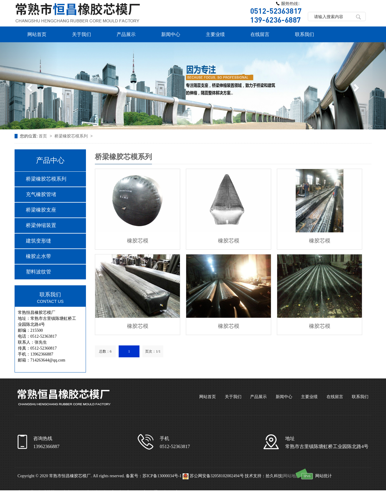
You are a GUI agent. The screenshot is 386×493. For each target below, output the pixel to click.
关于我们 (81, 34)
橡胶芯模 (137, 241)
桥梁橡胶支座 (41, 210)
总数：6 (105, 351)
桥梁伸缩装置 (41, 225)
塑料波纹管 (38, 272)
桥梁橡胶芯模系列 (71, 136)
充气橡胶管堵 (41, 194)
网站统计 (323, 476)
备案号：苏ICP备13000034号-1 (153, 476)
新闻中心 (170, 34)
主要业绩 (215, 34)
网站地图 (291, 476)
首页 (43, 136)
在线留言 (259, 34)
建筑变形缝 (38, 241)
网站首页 (36, 34)
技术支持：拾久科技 (263, 476)
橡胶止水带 (38, 256)
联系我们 (304, 34)
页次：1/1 (152, 351)
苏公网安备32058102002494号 (214, 476)
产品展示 (126, 34)
